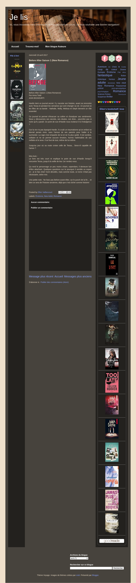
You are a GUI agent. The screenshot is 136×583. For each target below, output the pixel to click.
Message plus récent (41, 276)
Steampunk (122, 94)
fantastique (105, 75)
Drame (123, 69)
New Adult (48, 196)
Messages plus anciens (78, 276)
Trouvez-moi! (32, 46)
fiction (123, 75)
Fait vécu (122, 72)
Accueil (15, 46)
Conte (123, 67)
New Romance (106, 85)
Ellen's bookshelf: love (112, 109)
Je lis (18, 17)
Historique (102, 79)
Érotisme (39, 196)
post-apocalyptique (119, 88)
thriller (110, 96)
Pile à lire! (14, 56)
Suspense (102, 97)
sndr (78, 575)
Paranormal (121, 86)
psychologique (103, 92)
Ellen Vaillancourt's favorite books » (16, 149)
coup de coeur (107, 69)
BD (109, 67)
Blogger (95, 575)
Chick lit (116, 67)
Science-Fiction (104, 94)
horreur (112, 79)
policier (101, 88)
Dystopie (101, 72)
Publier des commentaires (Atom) (55, 282)
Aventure (102, 66)
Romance (58, 196)
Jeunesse (111, 83)
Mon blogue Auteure (55, 46)
